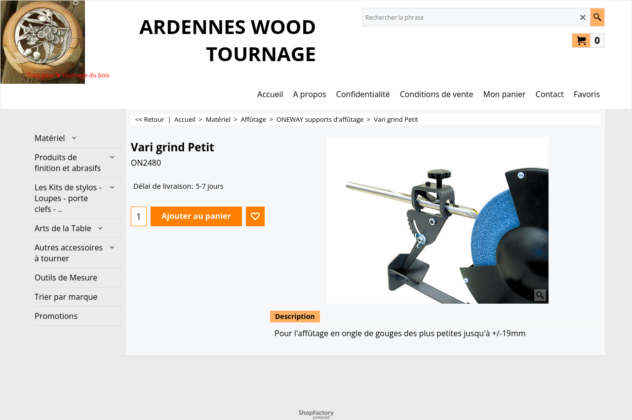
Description (295, 316)
